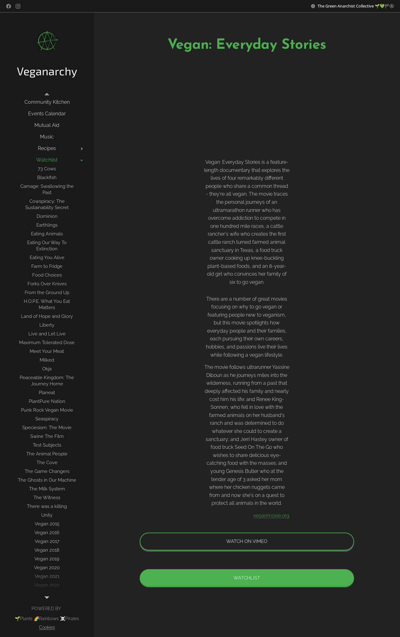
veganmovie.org (271, 516)
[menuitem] (47, 102)
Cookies (47, 627)
